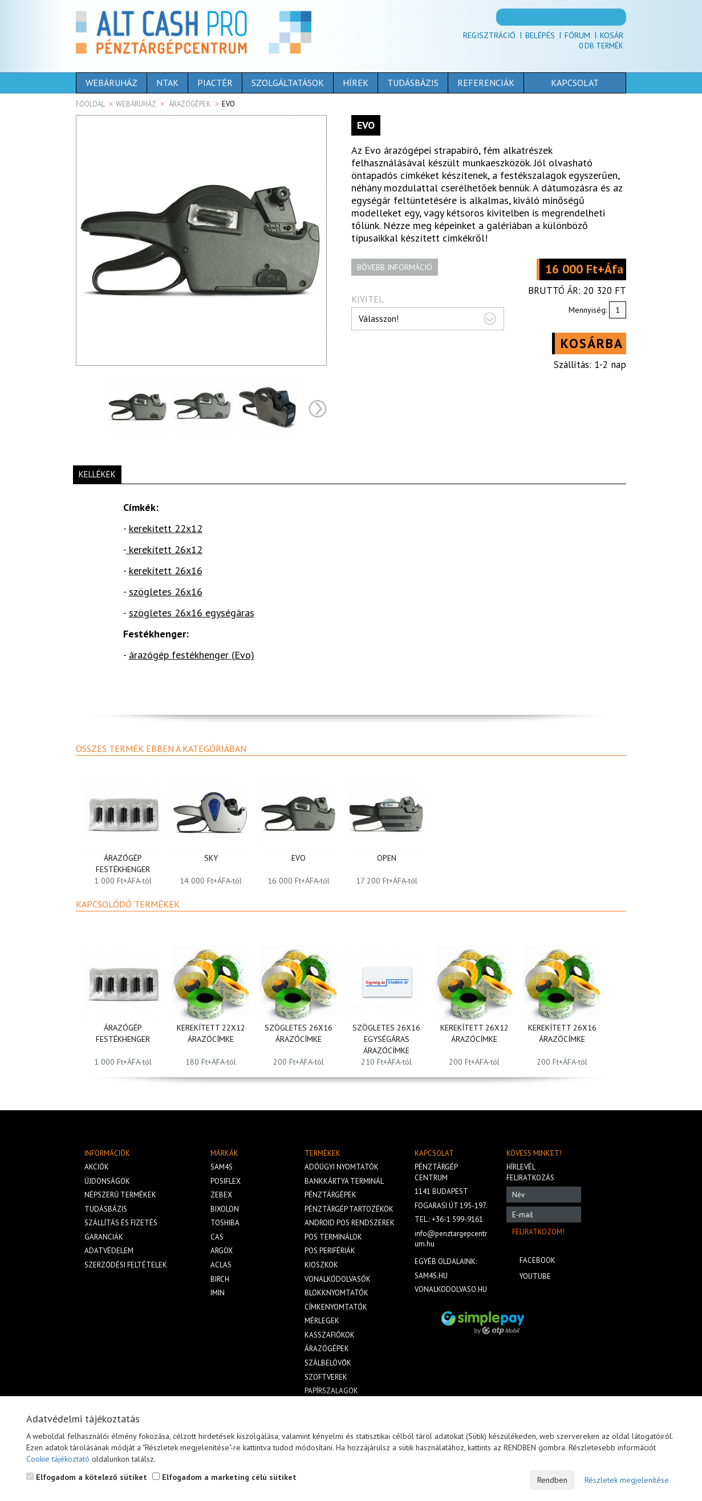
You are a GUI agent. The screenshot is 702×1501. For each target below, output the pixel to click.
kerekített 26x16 (165, 570)
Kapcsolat (557, 82)
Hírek (355, 82)
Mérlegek (322, 1321)
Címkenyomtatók (336, 1307)
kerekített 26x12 (164, 549)
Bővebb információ (394, 267)
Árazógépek (190, 104)
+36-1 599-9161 (457, 1219)
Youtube (535, 1276)
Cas (217, 1237)
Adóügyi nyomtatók (342, 1167)
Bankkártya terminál (344, 1181)
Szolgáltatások (287, 82)
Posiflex (225, 1181)
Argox (221, 1250)
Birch (219, 1279)
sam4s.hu (431, 1276)
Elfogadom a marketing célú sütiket (224, 1477)
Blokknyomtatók (336, 1293)
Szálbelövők (328, 1363)
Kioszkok (321, 1265)
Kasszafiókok (330, 1335)
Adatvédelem (108, 1250)
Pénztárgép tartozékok (349, 1209)
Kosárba (592, 343)
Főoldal (90, 104)
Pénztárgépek (330, 1195)
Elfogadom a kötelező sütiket (86, 1477)
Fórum (577, 35)
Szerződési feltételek (125, 1265)
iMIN (217, 1293)
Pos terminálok (333, 1237)
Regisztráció (489, 35)
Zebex (221, 1195)
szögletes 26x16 (165, 591)
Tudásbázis (413, 82)
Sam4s (221, 1167)
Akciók (96, 1167)
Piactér (215, 82)
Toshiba (225, 1223)
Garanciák (103, 1237)
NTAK (167, 82)
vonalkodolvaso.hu (451, 1289)
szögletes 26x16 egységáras (191, 612)
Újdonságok (107, 1181)
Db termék (601, 46)
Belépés (540, 35)
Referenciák (485, 82)
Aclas (221, 1265)
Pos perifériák (330, 1250)
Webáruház (111, 82)
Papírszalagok (331, 1391)
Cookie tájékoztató (58, 1459)
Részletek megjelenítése (627, 1480)
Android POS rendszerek (350, 1223)
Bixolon (224, 1209)
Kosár (611, 35)
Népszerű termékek (120, 1195)
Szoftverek (326, 1377)
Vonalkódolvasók (338, 1279)
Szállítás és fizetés (120, 1223)
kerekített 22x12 (165, 528)
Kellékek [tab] (97, 474)
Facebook (537, 1260)
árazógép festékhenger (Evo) (191, 654)
